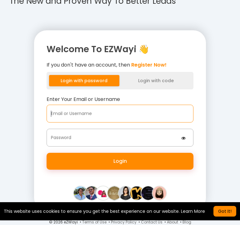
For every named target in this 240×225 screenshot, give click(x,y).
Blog (186, 222)
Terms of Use (94, 222)
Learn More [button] (193, 211)
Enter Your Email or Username (83, 99)
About (172, 222)
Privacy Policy (124, 222)
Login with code (156, 81)
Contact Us (151, 222)
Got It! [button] (225, 211)
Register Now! (149, 64)
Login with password (84, 81)
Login (120, 161)
